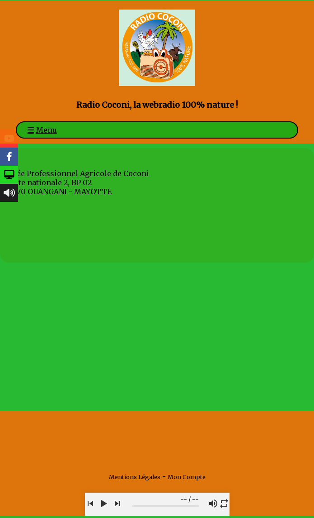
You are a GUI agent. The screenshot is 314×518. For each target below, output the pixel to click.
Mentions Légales (134, 476)
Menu (46, 129)
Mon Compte (187, 476)
